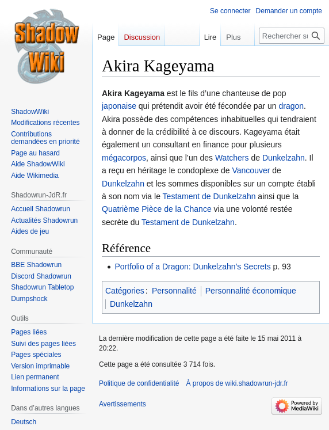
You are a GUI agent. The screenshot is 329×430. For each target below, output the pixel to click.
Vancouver (251, 170)
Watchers (232, 157)
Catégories (124, 290)
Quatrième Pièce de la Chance (157, 209)
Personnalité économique (250, 290)
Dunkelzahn (283, 157)
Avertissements (122, 404)
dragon (291, 106)
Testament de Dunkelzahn (209, 196)
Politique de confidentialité (139, 383)
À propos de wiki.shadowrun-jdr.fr (237, 383)
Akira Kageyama (133, 93)
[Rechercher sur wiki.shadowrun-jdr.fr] (291, 36)
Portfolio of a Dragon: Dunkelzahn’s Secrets (192, 266)
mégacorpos (124, 157)
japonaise (119, 106)
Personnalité (174, 290)
